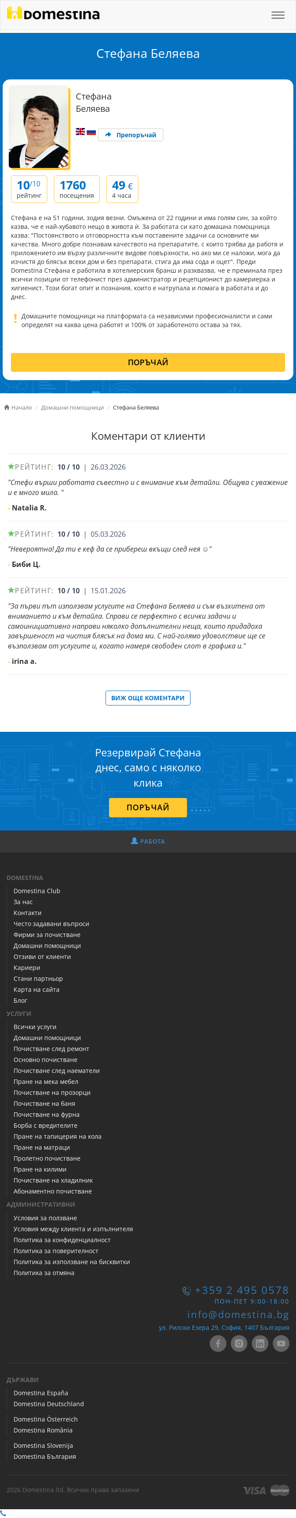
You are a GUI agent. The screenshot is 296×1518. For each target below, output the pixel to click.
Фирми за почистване (47, 934)
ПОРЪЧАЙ (148, 362)
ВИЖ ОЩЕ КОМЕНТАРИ (148, 698)
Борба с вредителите (46, 1125)
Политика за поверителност (56, 1251)
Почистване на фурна (47, 1114)
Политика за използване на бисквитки (72, 1262)
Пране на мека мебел (46, 1081)
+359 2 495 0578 (242, 1290)
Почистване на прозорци (52, 1092)
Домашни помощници (47, 945)
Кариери (27, 967)
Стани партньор (38, 978)
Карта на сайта (37, 989)
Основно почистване (46, 1059)
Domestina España (41, 1393)
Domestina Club (37, 891)
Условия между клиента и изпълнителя (73, 1229)
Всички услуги (35, 1027)
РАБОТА (148, 841)
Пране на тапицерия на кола (58, 1136)
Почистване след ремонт (51, 1048)
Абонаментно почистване (53, 1191)
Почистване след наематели (57, 1070)
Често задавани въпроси (51, 923)
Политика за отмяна (44, 1273)
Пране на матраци (42, 1147)
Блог (20, 1000)
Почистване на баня (44, 1103)
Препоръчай (130, 135)
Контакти (28, 913)
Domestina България (45, 1456)
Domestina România (43, 1430)
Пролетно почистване (47, 1158)
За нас (23, 902)
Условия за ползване (45, 1218)
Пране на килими (40, 1169)
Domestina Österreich (46, 1419)
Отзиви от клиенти (42, 956)
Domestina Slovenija (43, 1445)
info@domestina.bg (238, 1314)
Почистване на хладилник (53, 1180)
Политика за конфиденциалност (62, 1240)
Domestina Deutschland (49, 1404)
